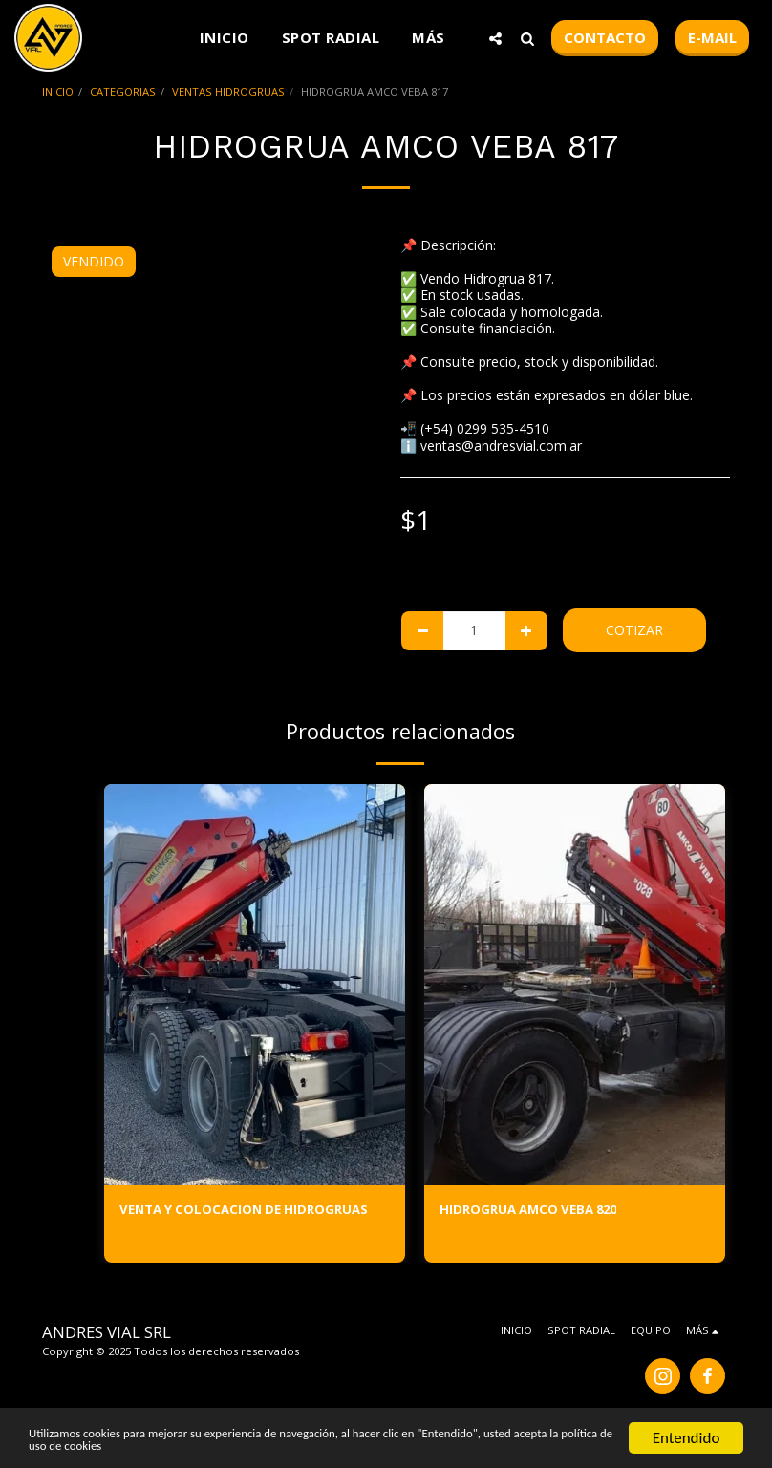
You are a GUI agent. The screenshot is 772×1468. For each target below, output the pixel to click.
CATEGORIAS (123, 91)
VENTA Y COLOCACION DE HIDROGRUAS (250, 1211)
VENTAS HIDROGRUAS (228, 91)
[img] (254, 984)
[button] (495, 38)
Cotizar (634, 630)
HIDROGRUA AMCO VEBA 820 (534, 1211)
